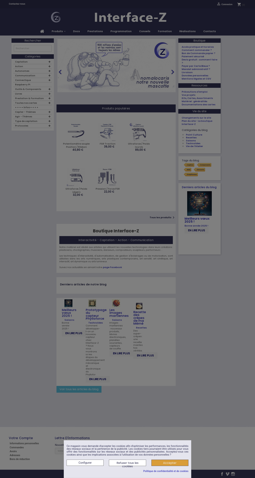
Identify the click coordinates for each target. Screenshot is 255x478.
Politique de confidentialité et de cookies (165, 471)
